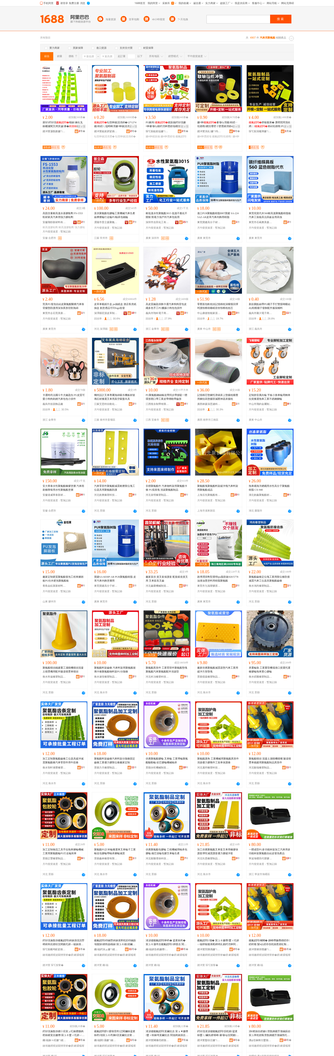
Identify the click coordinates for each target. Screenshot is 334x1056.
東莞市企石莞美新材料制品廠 (54, 313)
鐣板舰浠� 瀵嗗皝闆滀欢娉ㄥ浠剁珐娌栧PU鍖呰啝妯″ (269, 124)
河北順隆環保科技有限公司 (157, 858)
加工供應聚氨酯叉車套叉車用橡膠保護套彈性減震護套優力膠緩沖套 (217, 851)
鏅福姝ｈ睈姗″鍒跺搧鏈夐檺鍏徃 (54, 1040)
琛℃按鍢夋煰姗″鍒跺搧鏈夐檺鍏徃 (157, 131)
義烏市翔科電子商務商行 (157, 313)
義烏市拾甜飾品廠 (53, 404)
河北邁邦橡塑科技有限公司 (209, 767)
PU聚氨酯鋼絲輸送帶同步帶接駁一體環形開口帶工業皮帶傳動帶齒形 (166, 397)
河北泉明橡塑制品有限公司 (157, 494)
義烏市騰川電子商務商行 (260, 313)
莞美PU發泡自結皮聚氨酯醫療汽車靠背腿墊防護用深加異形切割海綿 (63, 306)
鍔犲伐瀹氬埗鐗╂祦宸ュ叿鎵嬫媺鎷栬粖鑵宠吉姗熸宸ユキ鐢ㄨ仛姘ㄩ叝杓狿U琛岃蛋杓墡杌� (63, 1033)
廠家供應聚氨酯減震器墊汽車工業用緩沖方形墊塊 (217, 669)
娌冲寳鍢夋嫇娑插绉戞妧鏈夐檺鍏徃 (106, 131)
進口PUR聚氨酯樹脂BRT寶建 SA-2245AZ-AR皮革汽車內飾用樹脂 (218, 215)
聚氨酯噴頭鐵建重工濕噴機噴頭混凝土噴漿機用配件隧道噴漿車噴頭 (63, 669)
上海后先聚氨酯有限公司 (209, 494)
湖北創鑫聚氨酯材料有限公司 (260, 494)
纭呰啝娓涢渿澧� (104, 136)
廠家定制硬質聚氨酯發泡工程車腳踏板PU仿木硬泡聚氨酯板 (63, 578)
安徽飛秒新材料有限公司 (54, 222)
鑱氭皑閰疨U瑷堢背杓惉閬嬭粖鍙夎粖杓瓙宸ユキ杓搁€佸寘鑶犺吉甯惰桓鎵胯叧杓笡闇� (114, 1033)
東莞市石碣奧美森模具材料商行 (260, 222)
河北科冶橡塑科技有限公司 (157, 676)
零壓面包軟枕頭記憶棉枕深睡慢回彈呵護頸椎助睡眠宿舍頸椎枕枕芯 (217, 306)
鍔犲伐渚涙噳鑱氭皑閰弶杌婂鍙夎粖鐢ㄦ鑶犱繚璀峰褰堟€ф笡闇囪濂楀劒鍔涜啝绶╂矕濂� (218, 1033)
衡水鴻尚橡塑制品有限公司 (260, 585)
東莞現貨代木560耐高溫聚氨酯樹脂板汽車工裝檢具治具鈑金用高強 (270, 215)
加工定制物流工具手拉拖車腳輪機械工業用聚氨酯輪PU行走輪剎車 (63, 851)
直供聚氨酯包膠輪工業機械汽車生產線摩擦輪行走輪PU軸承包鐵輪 (114, 215)
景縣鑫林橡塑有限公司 (106, 858)
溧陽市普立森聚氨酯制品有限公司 (106, 222)
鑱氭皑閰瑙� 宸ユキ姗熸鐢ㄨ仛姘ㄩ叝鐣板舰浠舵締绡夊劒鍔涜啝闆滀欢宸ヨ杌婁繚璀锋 (218, 942)
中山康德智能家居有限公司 (209, 313)
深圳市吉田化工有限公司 (157, 222)
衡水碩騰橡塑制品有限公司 (260, 676)
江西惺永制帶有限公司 (157, 404)
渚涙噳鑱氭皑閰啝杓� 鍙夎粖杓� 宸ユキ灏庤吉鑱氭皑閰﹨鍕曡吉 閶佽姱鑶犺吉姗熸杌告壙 (166, 942)
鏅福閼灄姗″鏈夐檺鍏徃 (106, 1040)
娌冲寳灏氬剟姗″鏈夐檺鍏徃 (54, 131)
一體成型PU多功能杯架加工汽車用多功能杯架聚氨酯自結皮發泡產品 (269, 851)
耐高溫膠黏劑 (66, 227)
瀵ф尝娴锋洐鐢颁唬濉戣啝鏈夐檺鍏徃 (260, 1040)
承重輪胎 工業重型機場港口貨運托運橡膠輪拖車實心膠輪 (269, 669)
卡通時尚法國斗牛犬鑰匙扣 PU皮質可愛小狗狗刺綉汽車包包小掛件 (64, 397)
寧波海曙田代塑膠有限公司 (260, 858)
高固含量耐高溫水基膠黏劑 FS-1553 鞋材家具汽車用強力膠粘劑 (63, 215)
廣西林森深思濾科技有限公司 (209, 404)
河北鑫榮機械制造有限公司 (157, 585)
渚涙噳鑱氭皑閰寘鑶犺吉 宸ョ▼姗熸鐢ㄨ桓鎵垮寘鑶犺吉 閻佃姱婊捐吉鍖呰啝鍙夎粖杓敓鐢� (167, 1033)
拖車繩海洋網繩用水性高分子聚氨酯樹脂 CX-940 (269, 487)
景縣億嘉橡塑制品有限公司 (209, 676)
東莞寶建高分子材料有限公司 (209, 222)
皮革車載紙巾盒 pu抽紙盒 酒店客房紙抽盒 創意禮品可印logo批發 (115, 306)
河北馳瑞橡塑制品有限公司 (260, 767)
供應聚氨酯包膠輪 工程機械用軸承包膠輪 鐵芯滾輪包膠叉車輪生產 (166, 851)
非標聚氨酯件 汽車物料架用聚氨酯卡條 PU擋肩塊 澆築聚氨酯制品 (166, 487)
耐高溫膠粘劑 (50, 227)
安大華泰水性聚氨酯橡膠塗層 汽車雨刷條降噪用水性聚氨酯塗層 (63, 487)
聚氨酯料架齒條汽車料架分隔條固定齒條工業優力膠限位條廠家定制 (114, 760)
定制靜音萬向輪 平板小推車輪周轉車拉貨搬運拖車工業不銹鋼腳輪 (269, 397)
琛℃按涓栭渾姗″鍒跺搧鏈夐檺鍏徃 (260, 131)
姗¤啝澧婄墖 (168, 136)
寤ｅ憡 (81, 126)
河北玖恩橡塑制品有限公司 (209, 858)
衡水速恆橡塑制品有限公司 (106, 676)
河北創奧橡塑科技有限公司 (106, 494)
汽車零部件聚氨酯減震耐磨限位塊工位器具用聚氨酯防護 (114, 487)
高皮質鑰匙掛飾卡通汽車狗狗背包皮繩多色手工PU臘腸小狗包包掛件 (166, 306)
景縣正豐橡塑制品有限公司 (54, 858)
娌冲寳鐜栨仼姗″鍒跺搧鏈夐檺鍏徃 (209, 1040)
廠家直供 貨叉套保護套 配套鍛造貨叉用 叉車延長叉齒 (167, 578)
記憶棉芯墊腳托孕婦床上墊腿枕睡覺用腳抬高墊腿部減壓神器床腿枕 (217, 397)
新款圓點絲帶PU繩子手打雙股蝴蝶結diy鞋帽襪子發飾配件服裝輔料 (269, 306)
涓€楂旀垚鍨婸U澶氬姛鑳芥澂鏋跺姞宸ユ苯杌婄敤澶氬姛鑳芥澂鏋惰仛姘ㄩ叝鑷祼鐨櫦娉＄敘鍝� (269, 1033)
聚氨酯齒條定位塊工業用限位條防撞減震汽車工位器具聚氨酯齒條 (269, 578)
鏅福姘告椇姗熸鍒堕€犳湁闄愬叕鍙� (157, 949)
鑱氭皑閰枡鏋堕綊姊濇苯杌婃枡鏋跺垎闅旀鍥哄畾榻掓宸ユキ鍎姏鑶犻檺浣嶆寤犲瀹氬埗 (115, 942)
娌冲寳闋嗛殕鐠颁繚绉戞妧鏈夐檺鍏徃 (157, 1040)
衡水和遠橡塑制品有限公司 (54, 676)
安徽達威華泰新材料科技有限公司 (54, 494)
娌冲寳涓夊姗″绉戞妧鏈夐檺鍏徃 (209, 131)
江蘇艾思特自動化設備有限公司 (106, 404)
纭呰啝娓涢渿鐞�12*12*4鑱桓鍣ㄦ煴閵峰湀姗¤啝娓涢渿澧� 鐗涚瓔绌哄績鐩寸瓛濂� (115, 124)
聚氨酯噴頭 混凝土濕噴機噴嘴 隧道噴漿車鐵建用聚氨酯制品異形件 (270, 760)
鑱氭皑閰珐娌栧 (222, 136)
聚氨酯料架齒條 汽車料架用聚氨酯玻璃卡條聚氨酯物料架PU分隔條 (115, 669)
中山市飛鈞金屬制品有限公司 (260, 404)
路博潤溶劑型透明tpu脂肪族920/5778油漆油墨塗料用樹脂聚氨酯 (217, 578)
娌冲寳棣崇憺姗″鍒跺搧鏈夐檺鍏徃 (260, 949)
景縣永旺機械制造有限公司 (157, 767)
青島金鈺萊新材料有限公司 (54, 585)
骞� (82, 131)
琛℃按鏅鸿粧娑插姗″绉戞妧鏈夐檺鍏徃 (54, 949)
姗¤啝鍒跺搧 (153, 136)
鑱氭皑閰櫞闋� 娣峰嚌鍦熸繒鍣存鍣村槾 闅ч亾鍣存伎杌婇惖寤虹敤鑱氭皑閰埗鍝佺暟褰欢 (269, 942)
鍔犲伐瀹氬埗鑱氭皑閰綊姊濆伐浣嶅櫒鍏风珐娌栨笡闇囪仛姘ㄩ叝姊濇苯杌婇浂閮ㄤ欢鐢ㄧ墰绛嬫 (63, 942)
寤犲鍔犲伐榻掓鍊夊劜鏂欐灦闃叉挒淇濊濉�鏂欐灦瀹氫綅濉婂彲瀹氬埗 (63, 124)
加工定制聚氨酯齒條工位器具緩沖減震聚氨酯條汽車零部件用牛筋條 (63, 760)
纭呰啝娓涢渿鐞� (125, 136)
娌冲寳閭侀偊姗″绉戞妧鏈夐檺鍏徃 (209, 949)
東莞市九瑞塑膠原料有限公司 (209, 585)
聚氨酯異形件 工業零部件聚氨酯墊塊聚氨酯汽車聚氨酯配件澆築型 (166, 669)
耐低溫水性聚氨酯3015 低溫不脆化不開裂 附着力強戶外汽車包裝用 (166, 215)
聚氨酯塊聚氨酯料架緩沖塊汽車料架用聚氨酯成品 (217, 487)
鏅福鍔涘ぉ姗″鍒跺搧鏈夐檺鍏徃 (106, 949)
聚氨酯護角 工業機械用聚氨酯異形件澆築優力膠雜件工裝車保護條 (218, 760)
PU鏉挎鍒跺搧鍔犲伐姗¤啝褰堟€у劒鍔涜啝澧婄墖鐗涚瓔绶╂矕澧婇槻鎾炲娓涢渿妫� (167, 124)
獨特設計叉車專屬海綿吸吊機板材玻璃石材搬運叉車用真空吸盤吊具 (114, 397)
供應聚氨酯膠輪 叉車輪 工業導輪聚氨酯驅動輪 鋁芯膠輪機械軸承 (167, 760)
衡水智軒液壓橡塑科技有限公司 (54, 767)
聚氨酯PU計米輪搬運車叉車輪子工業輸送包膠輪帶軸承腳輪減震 (115, 851)
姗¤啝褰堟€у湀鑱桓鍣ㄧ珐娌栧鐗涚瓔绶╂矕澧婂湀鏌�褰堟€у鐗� (218, 124)
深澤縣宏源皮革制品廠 (106, 313)
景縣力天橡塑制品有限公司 (106, 767)
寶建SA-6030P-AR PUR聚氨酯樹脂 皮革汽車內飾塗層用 (115, 578)
